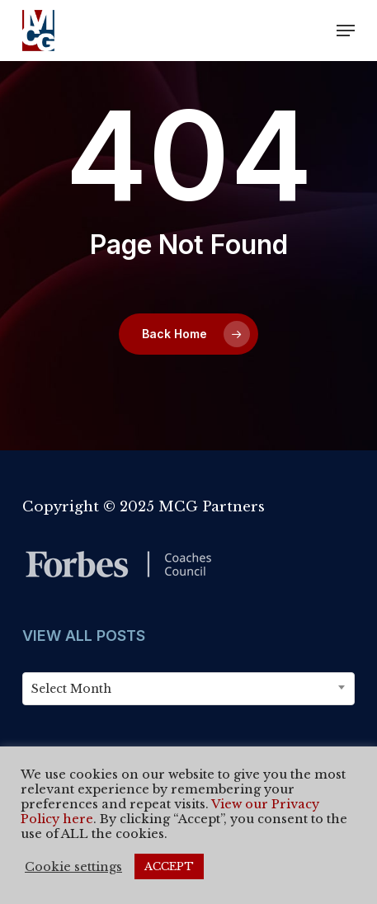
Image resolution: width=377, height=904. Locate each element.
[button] (346, 30)
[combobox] (188, 688)
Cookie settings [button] (73, 866)
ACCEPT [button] (169, 866)
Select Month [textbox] (71, 688)
